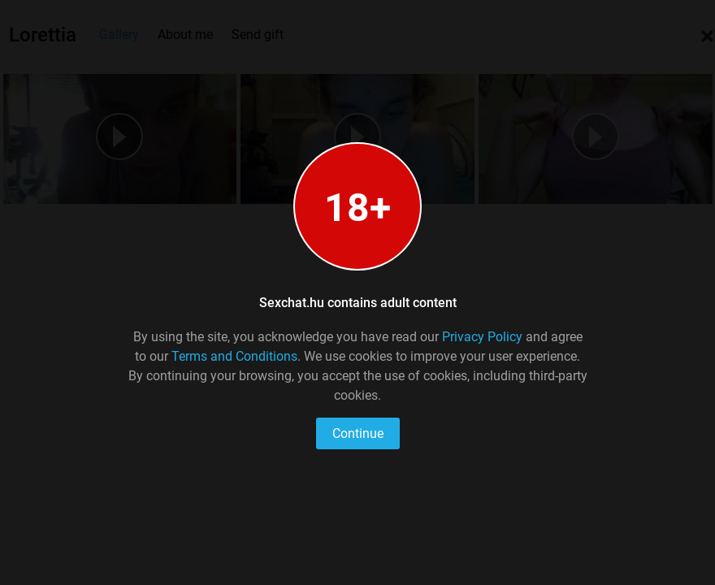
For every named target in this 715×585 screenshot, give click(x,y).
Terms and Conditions (234, 356)
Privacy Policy (482, 336)
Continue (358, 433)
